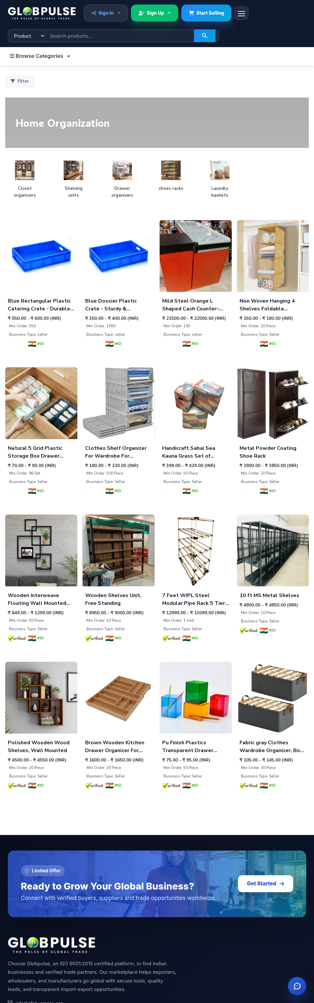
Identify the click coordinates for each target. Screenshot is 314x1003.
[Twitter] (79, 912)
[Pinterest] (30, 912)
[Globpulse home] (42, 13)
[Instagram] (46, 912)
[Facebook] (95, 912)
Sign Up (151, 13)
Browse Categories (37, 56)
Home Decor (176, 954)
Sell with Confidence (30, 944)
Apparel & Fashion (182, 984)
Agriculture (175, 944)
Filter (20, 81)
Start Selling (206, 13)
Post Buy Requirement (31, 954)
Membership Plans (28, 964)
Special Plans (22, 974)
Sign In (102, 13)
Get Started (265, 755)
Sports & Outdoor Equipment (193, 994)
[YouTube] (63, 912)
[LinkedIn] (14, 912)
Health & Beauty (180, 974)
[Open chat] (297, 986)
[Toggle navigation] (241, 13)
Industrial (173, 964)
